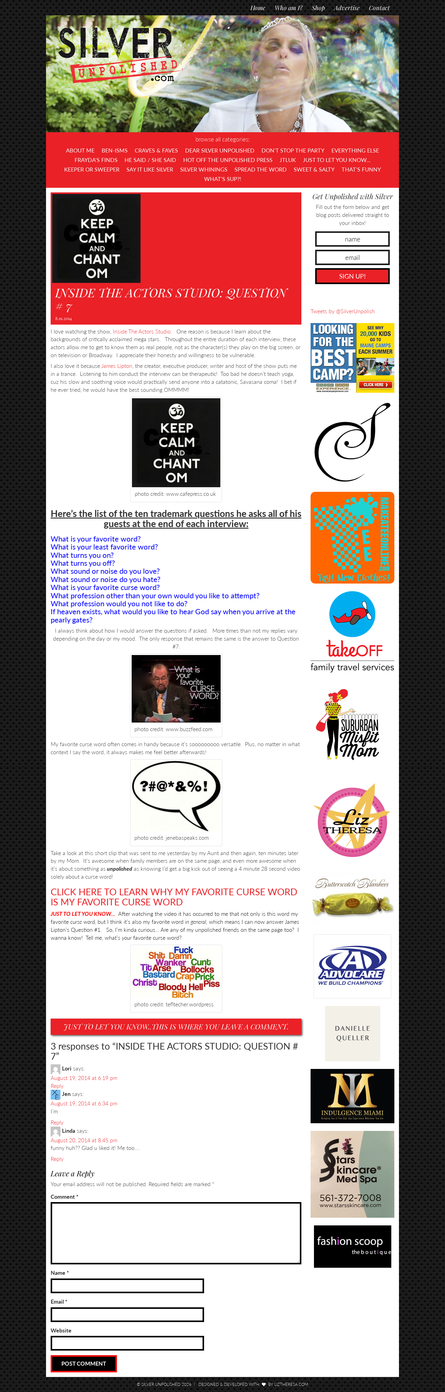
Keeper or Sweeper (91, 169)
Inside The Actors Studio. (141, 331)
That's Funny (361, 169)
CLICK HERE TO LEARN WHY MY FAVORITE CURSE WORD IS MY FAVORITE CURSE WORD (174, 896)
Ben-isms (115, 150)
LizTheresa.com (291, 1384)
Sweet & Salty (314, 169)
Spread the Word (260, 169)
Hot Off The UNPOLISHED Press (228, 159)
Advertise (347, 7)
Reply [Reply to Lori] (57, 1085)
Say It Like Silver (149, 169)
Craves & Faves (156, 150)
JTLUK (288, 159)
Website (61, 1330)
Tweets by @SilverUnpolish (343, 311)
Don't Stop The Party (292, 150)
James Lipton (116, 365)
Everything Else (355, 150)
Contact (379, 7)
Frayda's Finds (96, 159)
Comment (65, 1196)
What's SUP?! (222, 178)
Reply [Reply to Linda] (57, 1158)
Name (60, 1272)
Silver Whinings (203, 169)
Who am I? (289, 7)
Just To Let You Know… (337, 159)
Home (257, 7)
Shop (318, 7)
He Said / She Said (150, 159)
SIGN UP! (352, 276)
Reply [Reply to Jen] (57, 1122)
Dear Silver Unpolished (219, 150)
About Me (80, 150)
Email (59, 1301)
